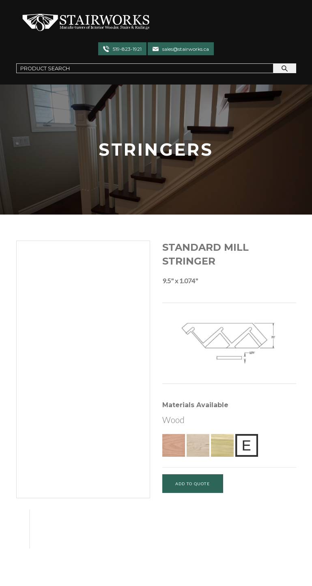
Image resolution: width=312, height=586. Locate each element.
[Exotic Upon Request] (246, 445)
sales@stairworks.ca (185, 49)
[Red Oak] (173, 445)
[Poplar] (222, 445)
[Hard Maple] (198, 445)
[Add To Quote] (192, 483)
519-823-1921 (127, 49)
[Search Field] (145, 68)
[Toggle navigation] (280, 22)
